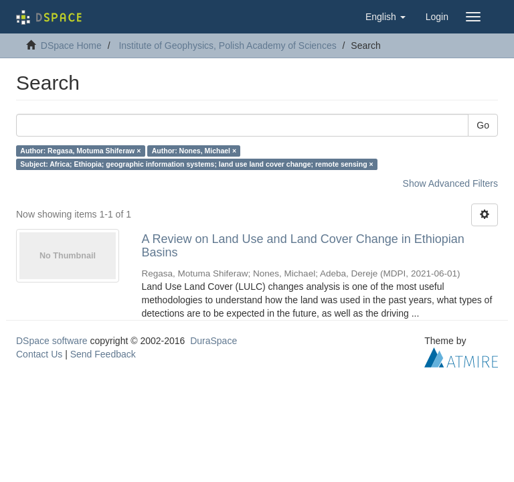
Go (483, 125)
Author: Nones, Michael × (194, 151)
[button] (385, 16)
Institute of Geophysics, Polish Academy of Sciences (227, 45)
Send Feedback (103, 354)
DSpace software (52, 340)
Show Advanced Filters (450, 183)
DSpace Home (71, 45)
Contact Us (39, 354)
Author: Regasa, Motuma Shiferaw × (80, 151)
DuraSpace (213, 340)
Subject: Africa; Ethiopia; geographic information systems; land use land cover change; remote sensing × (196, 164)
